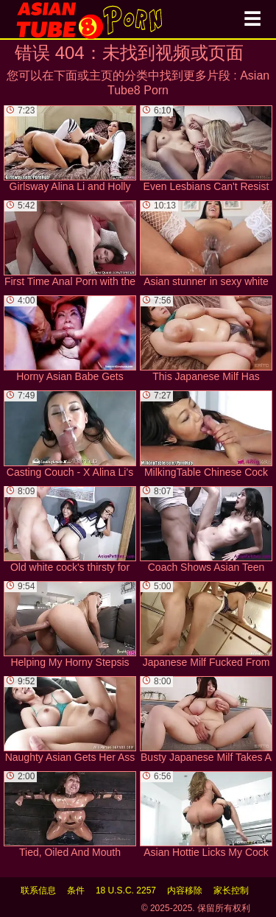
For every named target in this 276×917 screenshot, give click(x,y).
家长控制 (231, 890)
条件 (76, 890)
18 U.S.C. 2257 (126, 890)
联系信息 (38, 890)
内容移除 (184, 890)
